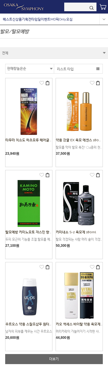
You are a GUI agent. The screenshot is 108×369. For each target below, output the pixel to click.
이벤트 (45, 19)
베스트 (7, 19)
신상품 (17, 19)
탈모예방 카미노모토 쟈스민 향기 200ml (34, 232)
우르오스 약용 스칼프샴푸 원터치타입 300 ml (38, 324)
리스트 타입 (65, 69)
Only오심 (66, 19)
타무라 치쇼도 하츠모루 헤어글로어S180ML (46, 140)
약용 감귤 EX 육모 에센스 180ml (79, 140)
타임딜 (36, 19)
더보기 (54, 359)
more (103, 19)
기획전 (26, 19)
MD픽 (54, 19)
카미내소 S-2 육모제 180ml (76, 232)
